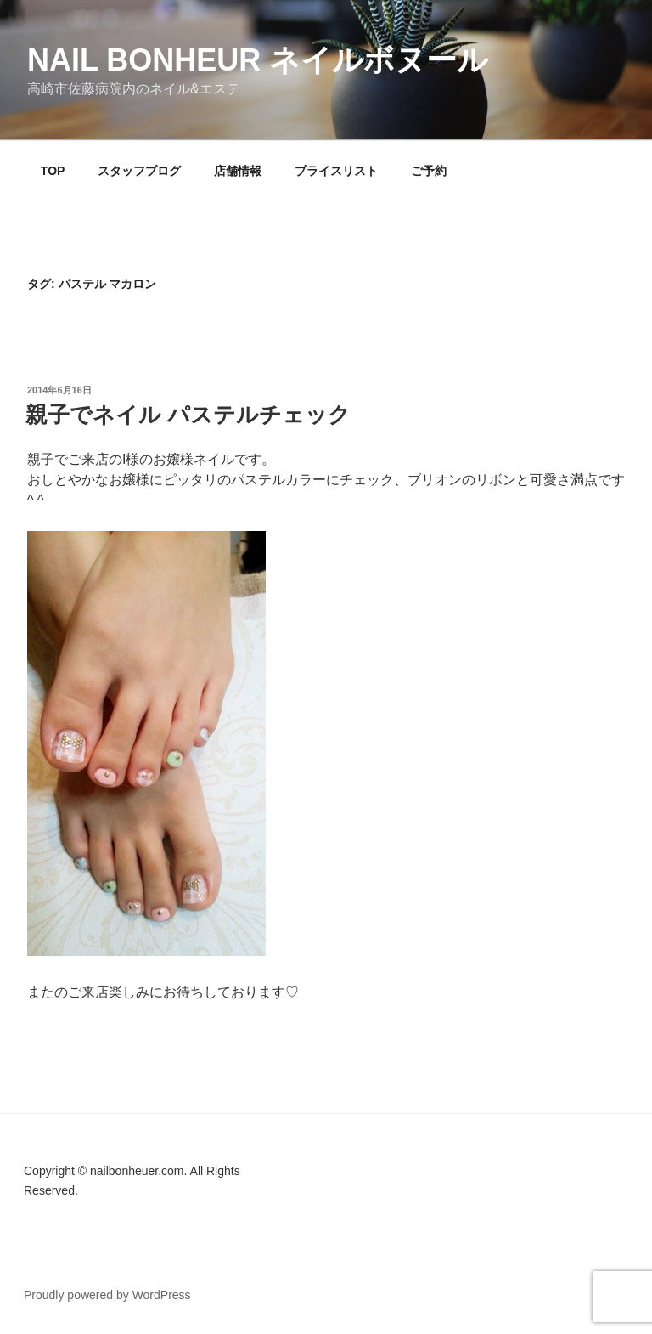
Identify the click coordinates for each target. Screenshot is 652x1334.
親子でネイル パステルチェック (188, 414)
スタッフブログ (139, 171)
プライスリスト (336, 171)
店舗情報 (237, 171)
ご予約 (429, 171)
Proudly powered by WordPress (107, 1295)
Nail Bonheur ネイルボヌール (257, 59)
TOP (53, 171)
